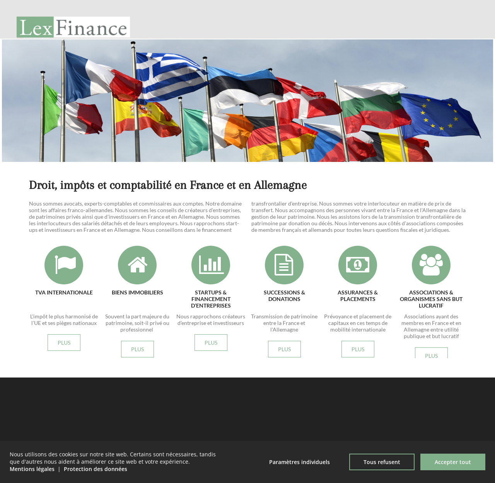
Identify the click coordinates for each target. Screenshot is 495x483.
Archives (411, 34)
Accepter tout (453, 462)
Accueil (330, 34)
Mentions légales (32, 469)
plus (256, 92)
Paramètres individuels (299, 462)
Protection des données (95, 469)
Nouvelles (452, 34)
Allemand (33, 11)
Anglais (63, 11)
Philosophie (370, 34)
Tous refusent (382, 462)
